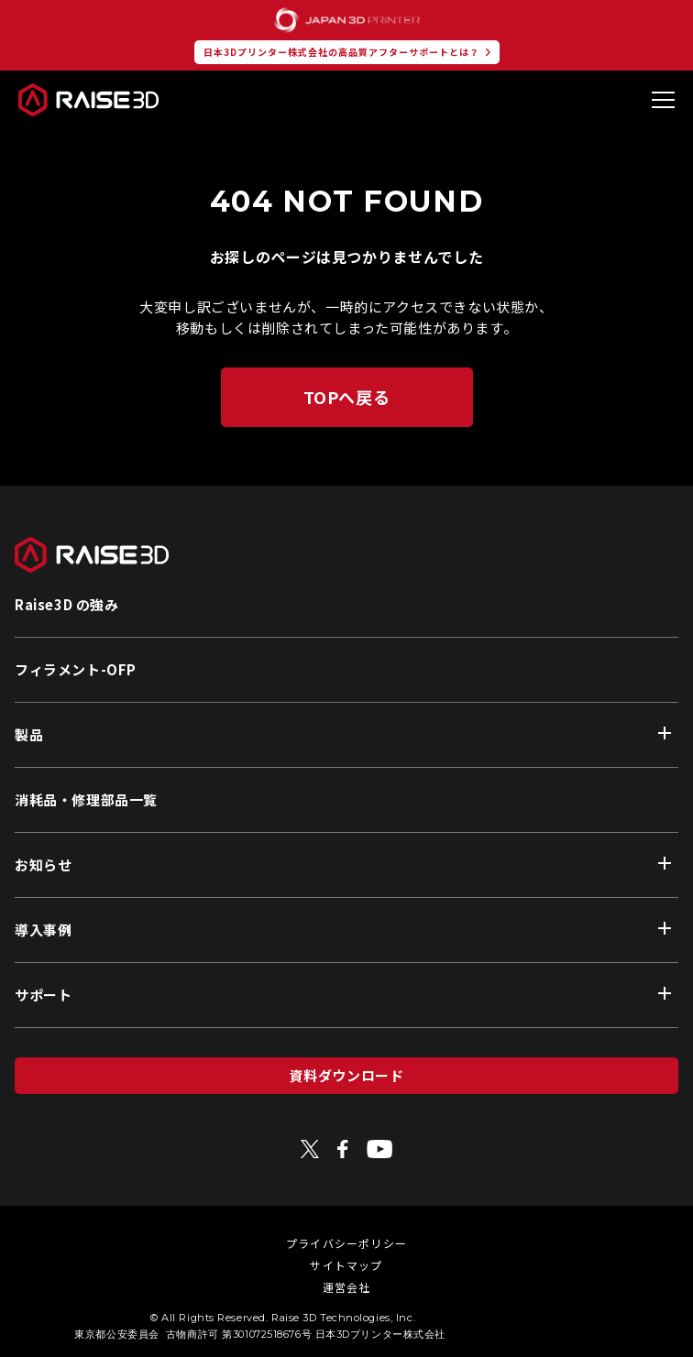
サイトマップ (346, 1265)
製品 (29, 734)
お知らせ (43, 864)
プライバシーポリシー (346, 1243)
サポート (43, 994)
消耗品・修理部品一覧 (86, 799)
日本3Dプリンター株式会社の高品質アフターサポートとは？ (341, 52)
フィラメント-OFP (76, 669)
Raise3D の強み (67, 604)
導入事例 (43, 929)
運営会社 (347, 1287)
